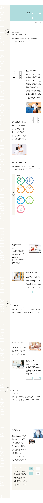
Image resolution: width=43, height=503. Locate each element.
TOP (28, 27)
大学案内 (32, 27)
